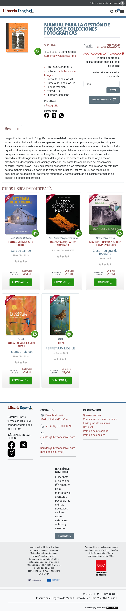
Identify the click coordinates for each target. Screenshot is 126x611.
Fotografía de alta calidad (20, 243)
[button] (112, 11)
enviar (113, 90)
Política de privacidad (95, 431)
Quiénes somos (92, 415)
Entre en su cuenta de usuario (107, 3)
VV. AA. (50, 44)
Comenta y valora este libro (60, 56)
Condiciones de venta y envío (100, 419)
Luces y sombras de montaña (63, 243)
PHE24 (60, 343)
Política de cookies (94, 435)
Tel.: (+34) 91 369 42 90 (56, 426)
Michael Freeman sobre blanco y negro (105, 243)
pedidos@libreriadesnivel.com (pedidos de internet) (57, 448)
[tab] (12, 129)
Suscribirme (64, 535)
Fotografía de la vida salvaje (21, 344)
